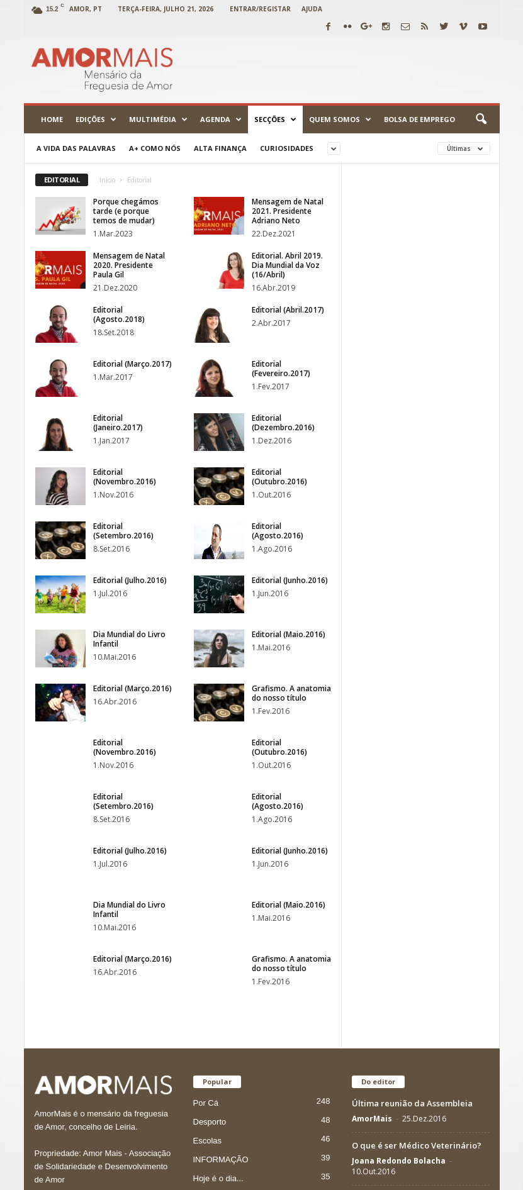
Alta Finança (220, 148)
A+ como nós (155, 148)
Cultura (206, 926)
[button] (481, 119)
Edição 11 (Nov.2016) (392, 927)
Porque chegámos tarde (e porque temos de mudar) (126, 211)
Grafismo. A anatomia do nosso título (291, 693)
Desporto (210, 851)
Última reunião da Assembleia (412, 832)
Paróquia (209, 945)
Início (107, 179)
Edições (96, 119)
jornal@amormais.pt (124, 1120)
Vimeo (452, 1176)
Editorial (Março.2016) (132, 688)
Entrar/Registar (260, 8)
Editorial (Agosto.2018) (119, 314)
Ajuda (311, 8)
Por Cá (205, 832)
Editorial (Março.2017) (132, 364)
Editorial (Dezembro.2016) (283, 423)
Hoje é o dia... (218, 908)
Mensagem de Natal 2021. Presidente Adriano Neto (287, 211)
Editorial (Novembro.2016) (124, 477)
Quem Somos (340, 119)
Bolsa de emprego (419, 119)
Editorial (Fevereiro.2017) (281, 369)
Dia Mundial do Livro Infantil (129, 639)
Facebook (370, 1176)
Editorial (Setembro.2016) (123, 531)
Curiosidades (286, 148)
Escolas (207, 870)
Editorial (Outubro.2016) (279, 477)
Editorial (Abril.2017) (288, 309)
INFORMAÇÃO (221, 889)
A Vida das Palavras (76, 148)
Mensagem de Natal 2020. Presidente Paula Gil (129, 265)
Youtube (325, 1176)
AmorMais (372, 848)
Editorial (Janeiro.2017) (118, 423)
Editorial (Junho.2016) (290, 580)
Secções (275, 119)
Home (52, 119)
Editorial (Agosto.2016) (277, 531)
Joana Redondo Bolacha (399, 890)
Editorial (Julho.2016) (130, 580)
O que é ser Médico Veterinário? (416, 875)
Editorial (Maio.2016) (288, 634)
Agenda (221, 119)
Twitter (414, 1176)
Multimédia (158, 119)
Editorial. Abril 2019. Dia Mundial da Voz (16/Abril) (287, 265)
